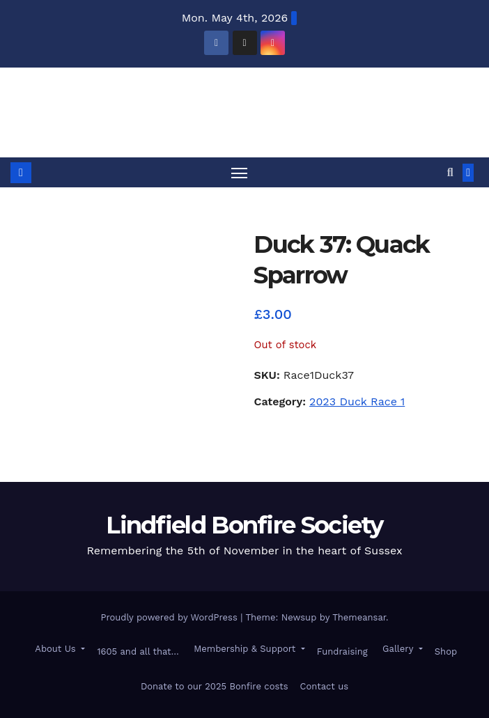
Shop (446, 651)
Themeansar (359, 617)
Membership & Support (245, 648)
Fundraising (342, 651)
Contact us (324, 686)
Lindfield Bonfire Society (244, 101)
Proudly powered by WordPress (170, 617)
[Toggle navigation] (239, 172)
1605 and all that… (137, 651)
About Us (55, 648)
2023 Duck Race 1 (357, 401)
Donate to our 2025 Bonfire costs (214, 686)
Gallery (398, 648)
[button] (450, 172)
